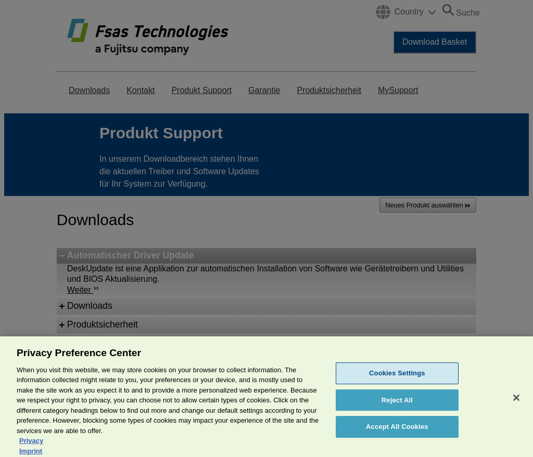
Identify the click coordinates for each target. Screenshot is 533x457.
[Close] (516, 404)
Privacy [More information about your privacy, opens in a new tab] (31, 447)
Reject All (397, 407)
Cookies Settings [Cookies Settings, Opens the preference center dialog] (397, 380)
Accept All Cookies (397, 433)
